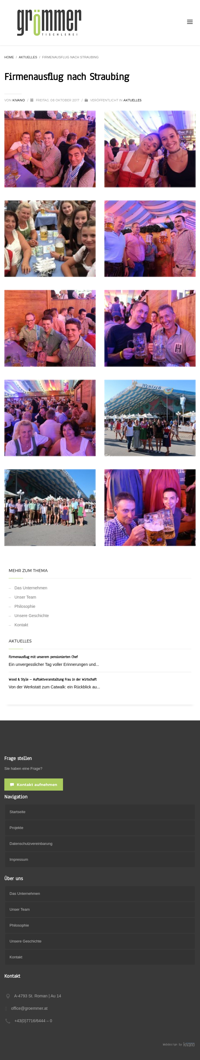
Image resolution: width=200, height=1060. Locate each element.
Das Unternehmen (30, 588)
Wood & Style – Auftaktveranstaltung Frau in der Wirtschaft (53, 679)
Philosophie (24, 606)
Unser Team (25, 597)
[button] (10, 1049)
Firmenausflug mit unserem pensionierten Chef (43, 657)
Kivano (19, 100)
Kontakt (21, 625)
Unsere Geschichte (31, 615)
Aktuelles (132, 100)
